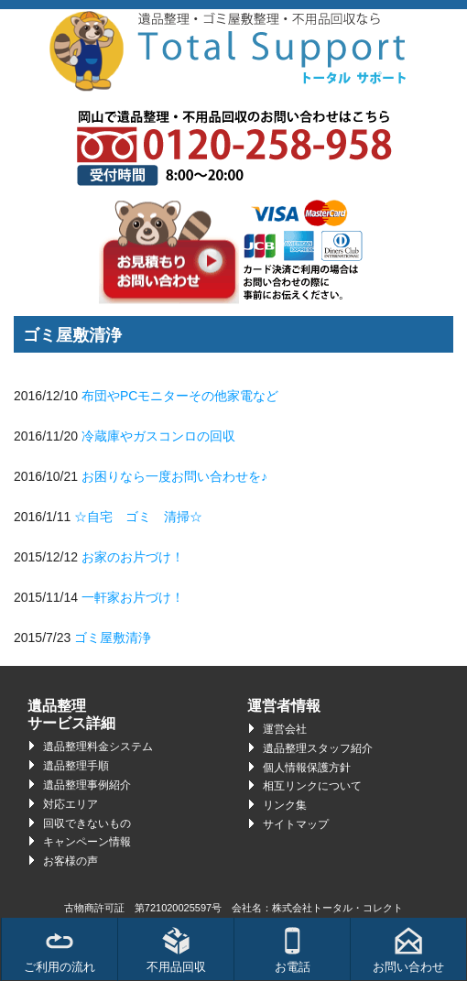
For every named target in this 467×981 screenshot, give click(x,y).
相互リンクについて (312, 785)
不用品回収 (176, 950)
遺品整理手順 (76, 765)
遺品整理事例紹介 (87, 785)
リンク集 (285, 805)
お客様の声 (70, 861)
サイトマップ (296, 824)
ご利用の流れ (59, 950)
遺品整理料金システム (98, 746)
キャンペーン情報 (87, 841)
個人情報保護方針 (307, 767)
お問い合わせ (408, 950)
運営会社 (285, 729)
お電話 (292, 950)
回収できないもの (87, 823)
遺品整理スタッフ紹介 (318, 748)
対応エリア (70, 804)
